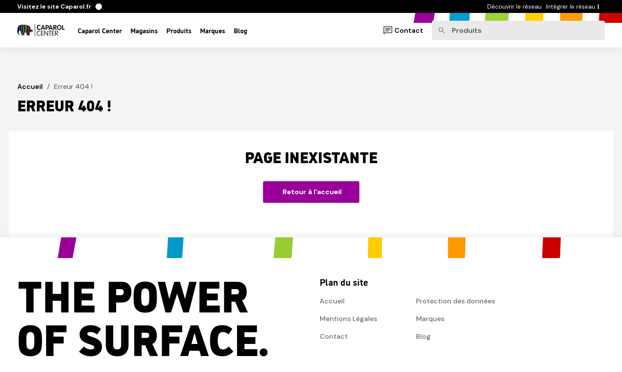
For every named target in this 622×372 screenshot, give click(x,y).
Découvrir (514, 6)
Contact (408, 30)
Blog (240, 30)
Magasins (144, 30)
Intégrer (570, 6)
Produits (178, 30)
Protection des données (455, 301)
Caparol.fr (59, 6)
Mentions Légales (348, 318)
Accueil (30, 86)
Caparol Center (100, 30)
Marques (212, 30)
